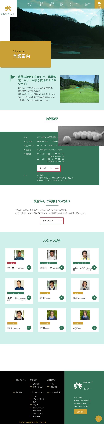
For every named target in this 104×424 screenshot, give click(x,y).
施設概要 (36, 384)
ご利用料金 (51, 4)
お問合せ (99, 7)
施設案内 (61, 4)
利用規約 (36, 416)
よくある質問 (88, 4)
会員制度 (53, 387)
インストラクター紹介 (39, 400)
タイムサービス (46, 168)
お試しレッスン (38, 408)
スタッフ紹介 (38, 387)
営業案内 (41, 4)
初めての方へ (30, 4)
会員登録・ (38, 412)
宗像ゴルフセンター (8, 14)
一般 (52, 384)
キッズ (35, 405)
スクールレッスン (74, 4)
